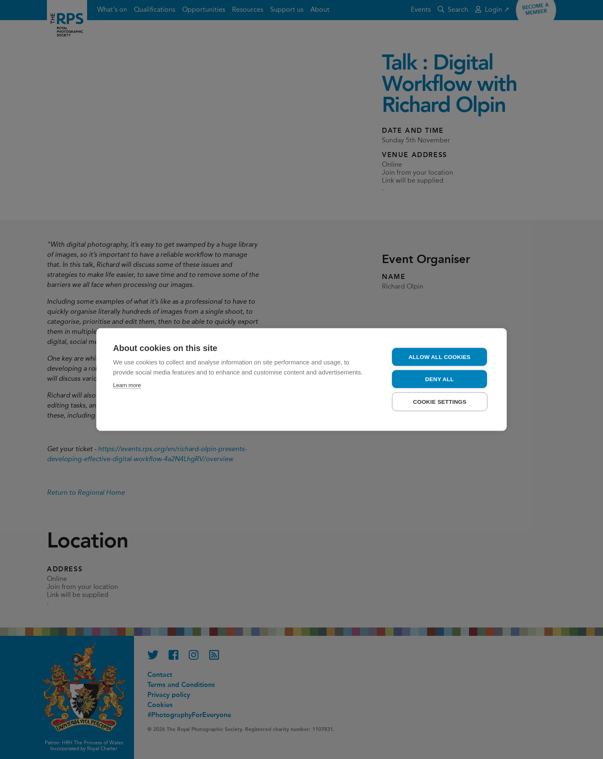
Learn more (127, 385)
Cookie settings (439, 402)
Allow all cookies (439, 357)
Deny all (439, 379)
